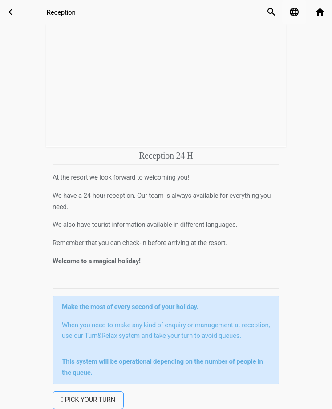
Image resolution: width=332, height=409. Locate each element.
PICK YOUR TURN (88, 400)
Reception (61, 12)
